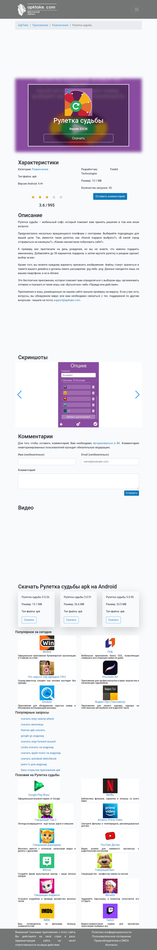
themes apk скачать (33, 730)
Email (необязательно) (95, 454)
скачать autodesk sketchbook (38, 758)
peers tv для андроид (34, 764)
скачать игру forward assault (38, 741)
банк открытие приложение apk (40, 770)
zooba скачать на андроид (37, 747)
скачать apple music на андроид (41, 753)
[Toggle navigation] (137, 9)
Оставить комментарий (110, 196)
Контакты (111, 945)
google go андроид (32, 736)
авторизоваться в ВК (106, 443)
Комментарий (26, 470)
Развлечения (40, 169)
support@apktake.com (67, 300)
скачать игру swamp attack (37, 718)
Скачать (78, 138)
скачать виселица (32, 724)
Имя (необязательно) (31, 454)
